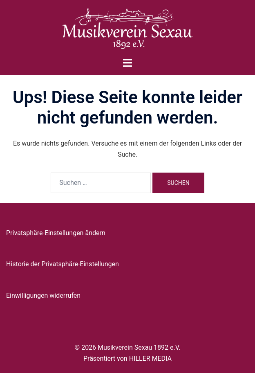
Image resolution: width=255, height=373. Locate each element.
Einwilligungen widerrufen (43, 295)
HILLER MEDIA (150, 358)
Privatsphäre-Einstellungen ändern (55, 233)
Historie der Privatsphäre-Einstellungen (62, 264)
